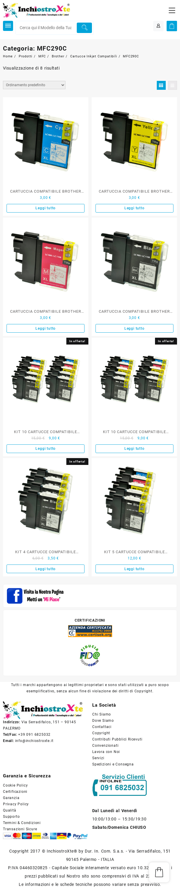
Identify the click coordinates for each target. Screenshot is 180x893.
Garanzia (11, 798)
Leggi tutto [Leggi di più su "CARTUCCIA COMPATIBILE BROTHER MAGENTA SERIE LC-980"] (45, 328)
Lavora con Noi (106, 752)
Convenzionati (105, 745)
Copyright (101, 733)
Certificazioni (15, 792)
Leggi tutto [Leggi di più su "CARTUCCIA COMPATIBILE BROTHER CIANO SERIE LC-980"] (45, 208)
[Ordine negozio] (34, 85)
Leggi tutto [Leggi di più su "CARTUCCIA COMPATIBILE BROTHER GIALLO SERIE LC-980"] (134, 208)
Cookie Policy (15, 785)
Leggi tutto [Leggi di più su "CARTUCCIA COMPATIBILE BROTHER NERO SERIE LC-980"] (134, 328)
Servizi (98, 758)
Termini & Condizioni (22, 823)
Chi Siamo (101, 714)
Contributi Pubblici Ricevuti (117, 739)
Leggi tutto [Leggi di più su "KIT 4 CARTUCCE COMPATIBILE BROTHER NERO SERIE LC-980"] (45, 569)
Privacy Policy (16, 804)
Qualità (9, 810)
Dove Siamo (103, 721)
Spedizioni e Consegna (113, 764)
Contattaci (102, 727)
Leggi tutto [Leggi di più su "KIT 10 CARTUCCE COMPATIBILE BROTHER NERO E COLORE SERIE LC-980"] (45, 448)
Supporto (11, 817)
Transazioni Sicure (20, 829)
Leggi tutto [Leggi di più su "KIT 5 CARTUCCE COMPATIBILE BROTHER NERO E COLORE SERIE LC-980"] (134, 569)
